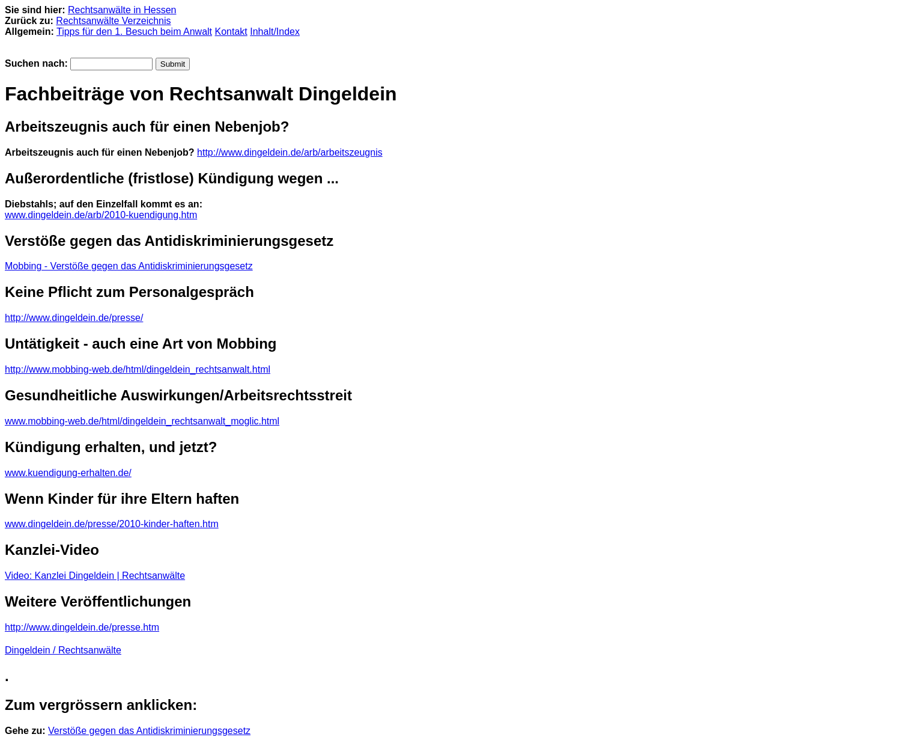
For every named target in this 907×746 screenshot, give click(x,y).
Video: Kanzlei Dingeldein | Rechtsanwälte (95, 575)
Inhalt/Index (275, 31)
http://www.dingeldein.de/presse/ (74, 318)
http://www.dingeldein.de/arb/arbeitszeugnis (290, 152)
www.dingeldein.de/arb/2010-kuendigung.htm (101, 215)
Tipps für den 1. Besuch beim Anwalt (134, 31)
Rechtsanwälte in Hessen (122, 10)
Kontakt (231, 31)
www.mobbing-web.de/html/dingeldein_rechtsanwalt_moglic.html (142, 421)
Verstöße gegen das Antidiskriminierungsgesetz (149, 731)
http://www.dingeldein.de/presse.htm (82, 627)
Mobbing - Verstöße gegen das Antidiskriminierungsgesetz (129, 266)
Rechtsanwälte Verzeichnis (113, 21)
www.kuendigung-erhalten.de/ (68, 473)
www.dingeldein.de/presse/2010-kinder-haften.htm (112, 524)
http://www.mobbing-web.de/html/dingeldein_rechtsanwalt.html (137, 369)
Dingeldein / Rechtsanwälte (63, 650)
